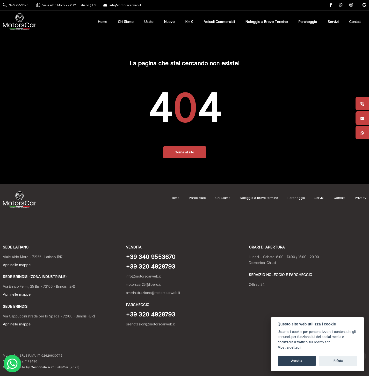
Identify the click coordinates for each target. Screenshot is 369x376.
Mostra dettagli (289, 348)
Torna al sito (184, 152)
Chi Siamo (223, 198)
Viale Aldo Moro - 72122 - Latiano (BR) (66, 5)
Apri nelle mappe (17, 265)
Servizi (319, 198)
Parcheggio (296, 198)
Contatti (340, 198)
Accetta (296, 360)
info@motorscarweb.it (122, 5)
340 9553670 (16, 5)
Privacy (360, 198)
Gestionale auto (43, 367)
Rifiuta (338, 360)
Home (175, 198)
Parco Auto (197, 198)
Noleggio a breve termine (259, 198)
